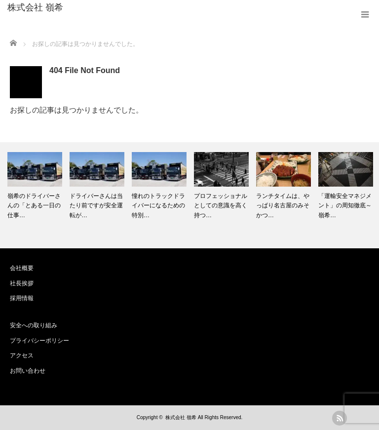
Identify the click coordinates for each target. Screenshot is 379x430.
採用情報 (22, 298)
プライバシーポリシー (39, 340)
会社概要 (22, 268)
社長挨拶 (22, 283)
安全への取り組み (33, 325)
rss (339, 418)
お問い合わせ (27, 370)
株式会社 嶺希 (35, 7)
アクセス (22, 355)
